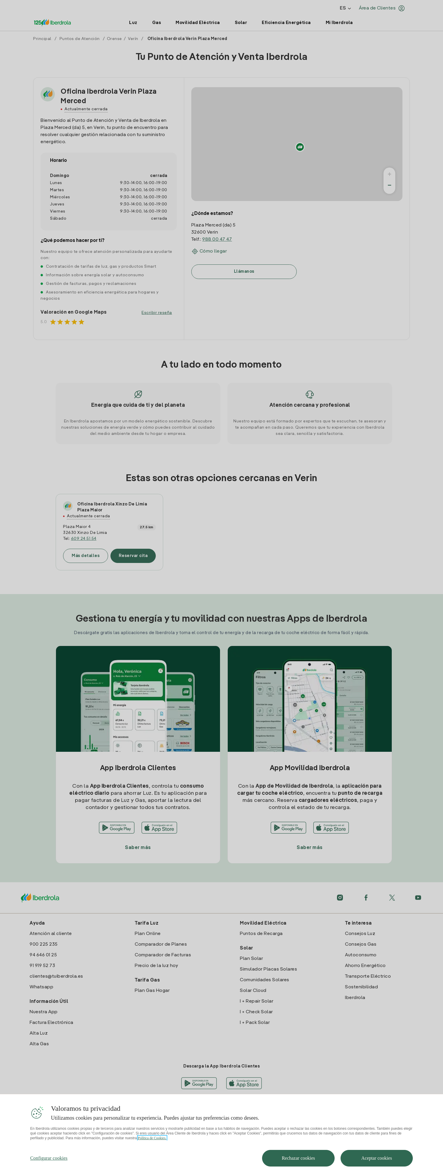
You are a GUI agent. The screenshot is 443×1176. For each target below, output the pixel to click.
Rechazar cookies (298, 1165)
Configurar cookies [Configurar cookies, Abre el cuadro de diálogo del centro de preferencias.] (49, 1165)
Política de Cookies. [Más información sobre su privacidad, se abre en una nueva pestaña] (152, 1146)
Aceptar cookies (376, 1165)
